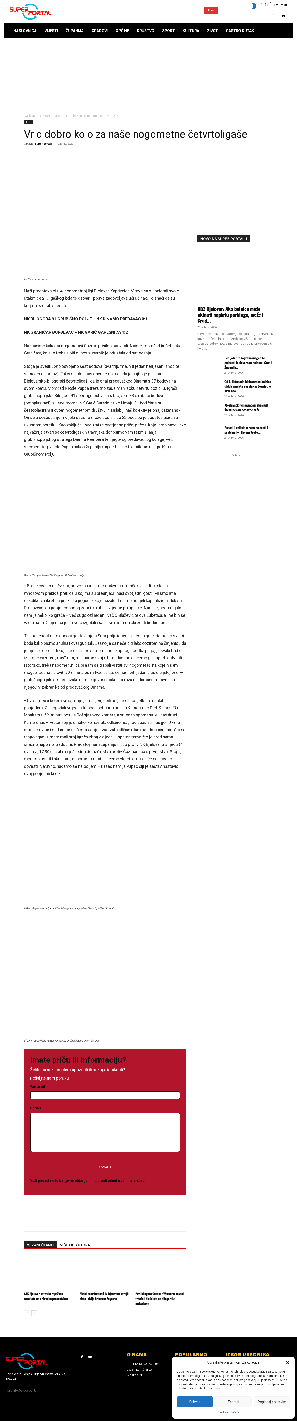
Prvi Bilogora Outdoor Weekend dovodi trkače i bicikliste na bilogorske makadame (159, 1299)
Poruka (105, 1129)
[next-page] (34, 1313)
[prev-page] (27, 1313)
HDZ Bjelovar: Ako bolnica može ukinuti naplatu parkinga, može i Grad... (230, 315)
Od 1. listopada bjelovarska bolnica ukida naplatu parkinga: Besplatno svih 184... (247, 386)
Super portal (43, 143)
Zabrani (233, 1402)
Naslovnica (31, 116)
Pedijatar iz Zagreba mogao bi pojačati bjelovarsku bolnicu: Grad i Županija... (248, 363)
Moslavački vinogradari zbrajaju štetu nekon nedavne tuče (246, 407)
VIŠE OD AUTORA (75, 1245)
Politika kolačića (228, 1412)
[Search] (211, 10)
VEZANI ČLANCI (40, 1245)
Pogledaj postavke (272, 1402)
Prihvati (194, 1402)
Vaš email (105, 1091)
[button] (287, 1362)
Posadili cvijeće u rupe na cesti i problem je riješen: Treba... (246, 430)
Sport (46, 116)
